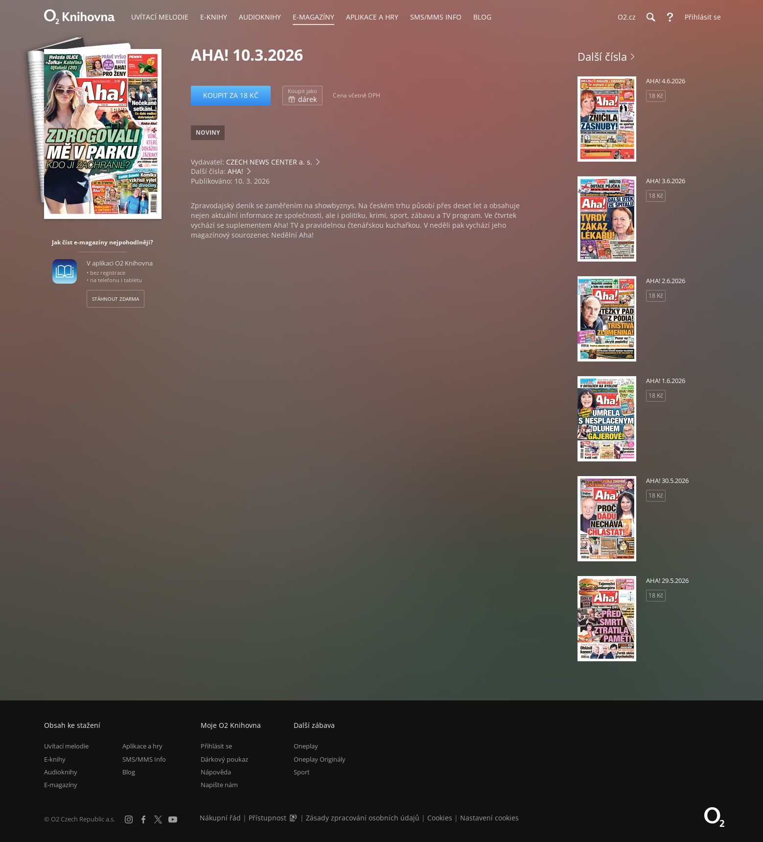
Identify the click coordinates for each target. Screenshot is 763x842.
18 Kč (655, 96)
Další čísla (602, 56)
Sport (302, 772)
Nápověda (216, 772)
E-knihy (55, 759)
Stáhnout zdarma (115, 298)
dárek (302, 95)
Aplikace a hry (142, 746)
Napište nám (219, 784)
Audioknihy (60, 772)
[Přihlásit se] (700, 17)
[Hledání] (650, 17)
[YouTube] (172, 819)
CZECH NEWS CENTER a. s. (269, 162)
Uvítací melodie (66, 746)
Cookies (439, 817)
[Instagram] (128, 819)
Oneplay (306, 746)
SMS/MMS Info (144, 759)
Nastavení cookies (489, 817)
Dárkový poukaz (224, 759)
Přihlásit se (216, 746)
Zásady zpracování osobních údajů (362, 817)
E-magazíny (60, 784)
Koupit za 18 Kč (230, 95)
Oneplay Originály (320, 759)
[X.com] (158, 819)
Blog (128, 772)
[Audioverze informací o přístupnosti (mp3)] (294, 817)
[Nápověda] (670, 17)
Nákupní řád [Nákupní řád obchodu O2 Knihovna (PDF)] (220, 817)
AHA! (235, 171)
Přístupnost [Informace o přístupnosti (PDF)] (267, 817)
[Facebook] (143, 819)
